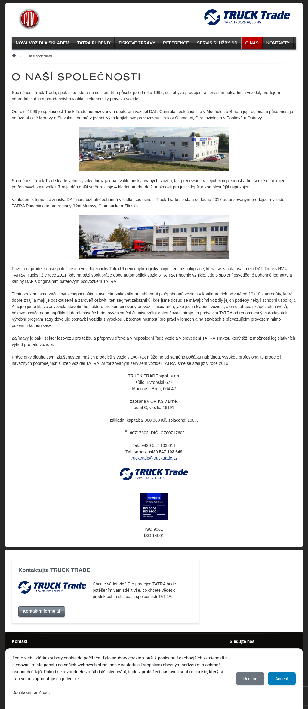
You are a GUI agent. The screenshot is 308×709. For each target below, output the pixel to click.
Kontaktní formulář (41, 611)
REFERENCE (176, 43)
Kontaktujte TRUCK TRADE (54, 570)
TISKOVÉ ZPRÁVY (137, 43)
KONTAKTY (278, 43)
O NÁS (251, 43)
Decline (250, 678)
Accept (281, 678)
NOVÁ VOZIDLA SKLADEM (42, 43)
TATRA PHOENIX (94, 43)
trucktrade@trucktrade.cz (154, 458)
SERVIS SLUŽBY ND (217, 43)
